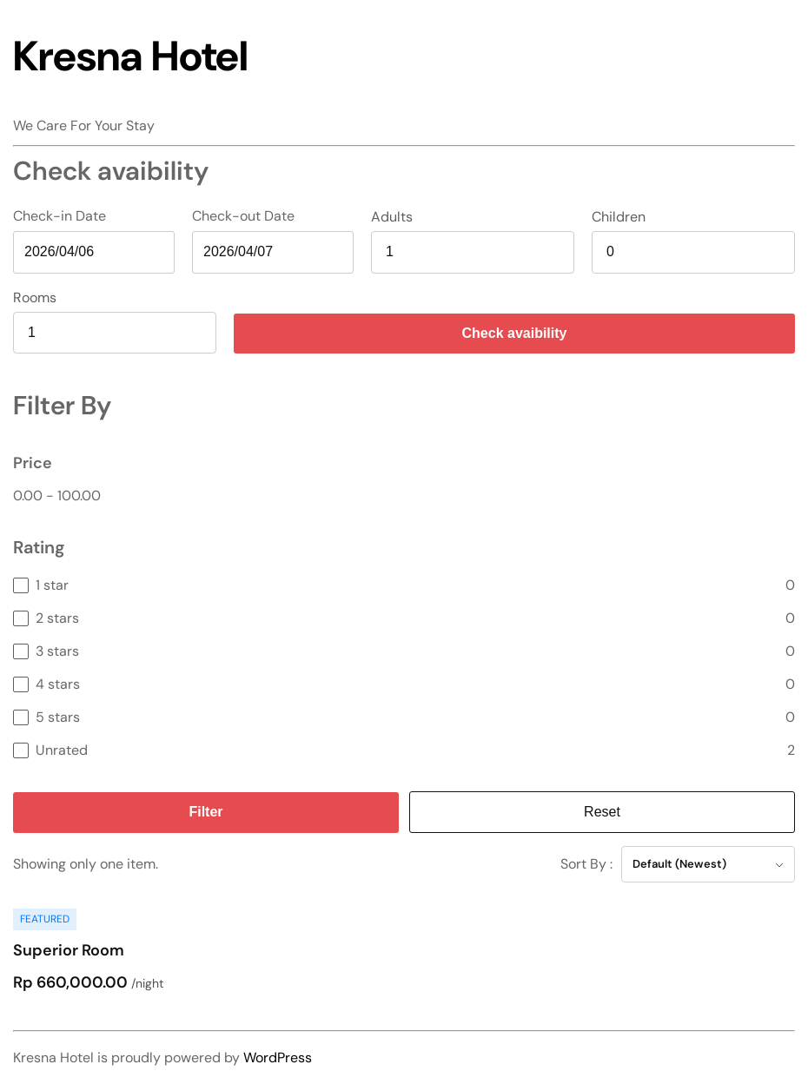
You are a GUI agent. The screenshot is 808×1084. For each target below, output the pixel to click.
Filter (205, 811)
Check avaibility (514, 333)
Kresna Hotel (130, 56)
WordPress (277, 1057)
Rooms (34, 298)
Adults (392, 217)
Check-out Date (243, 216)
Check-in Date (59, 216)
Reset (602, 811)
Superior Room (68, 950)
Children (619, 217)
